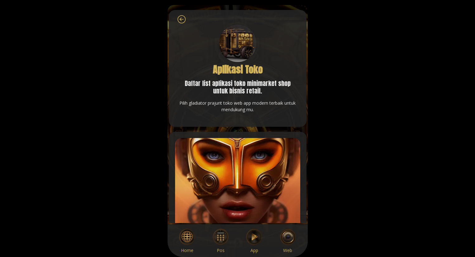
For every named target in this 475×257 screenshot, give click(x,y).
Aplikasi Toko (238, 70)
